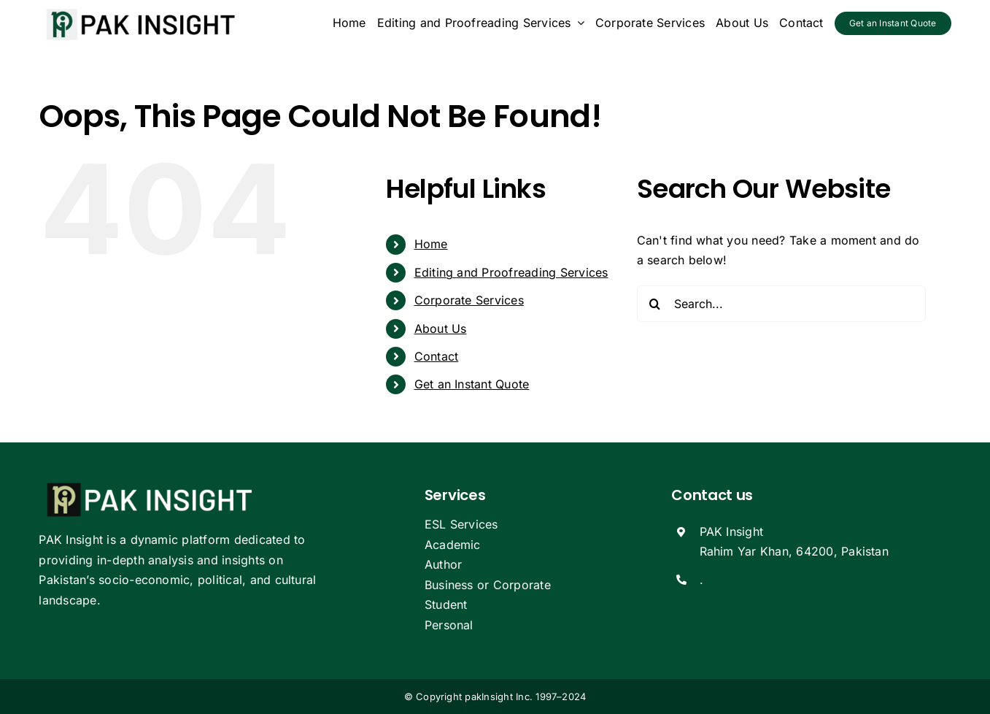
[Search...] (782, 303)
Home (431, 244)
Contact (436, 356)
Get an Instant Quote (472, 384)
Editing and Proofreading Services (511, 272)
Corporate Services (469, 300)
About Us (440, 328)
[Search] (655, 303)
